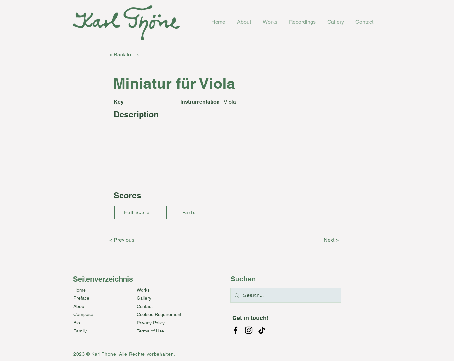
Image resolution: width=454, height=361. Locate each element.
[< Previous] (131, 240)
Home (79, 290)
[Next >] (322, 240)
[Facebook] (235, 330)
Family (80, 330)
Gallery (144, 298)
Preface (81, 298)
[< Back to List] (131, 54)
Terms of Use (150, 330)
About (79, 306)
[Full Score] (137, 212)
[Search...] (285, 295)
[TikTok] (262, 330)
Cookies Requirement (159, 314)
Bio (76, 322)
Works (143, 290)
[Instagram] (249, 330)
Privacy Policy (151, 322)
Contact (145, 306)
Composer (84, 314)
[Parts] (189, 212)
